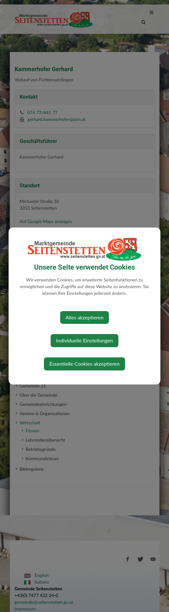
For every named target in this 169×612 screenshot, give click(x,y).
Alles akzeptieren (84, 317)
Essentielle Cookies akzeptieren (84, 364)
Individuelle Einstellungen (84, 340)
